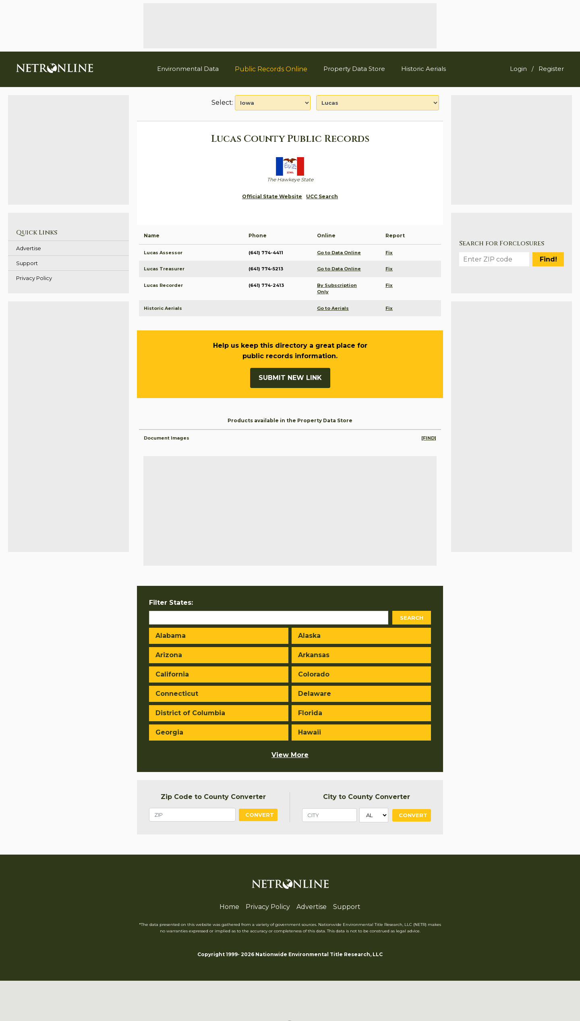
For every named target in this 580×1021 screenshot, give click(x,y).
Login (518, 69)
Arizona (168, 655)
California (172, 674)
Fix (389, 252)
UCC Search (322, 196)
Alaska (309, 635)
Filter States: (171, 602)
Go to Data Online (339, 252)
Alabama (170, 635)
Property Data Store (354, 69)
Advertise (28, 248)
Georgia (169, 732)
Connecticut (176, 693)
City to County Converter (366, 797)
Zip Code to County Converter (213, 797)
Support (27, 263)
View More (290, 755)
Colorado (313, 674)
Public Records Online (271, 69)
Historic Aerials (423, 69)
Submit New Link (290, 378)
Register (551, 69)
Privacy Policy (34, 278)
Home (229, 907)
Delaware (314, 693)
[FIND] (428, 438)
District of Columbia (190, 713)
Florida (310, 713)
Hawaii (309, 732)
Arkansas (313, 655)
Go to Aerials (333, 308)
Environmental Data (188, 69)
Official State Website (272, 196)
